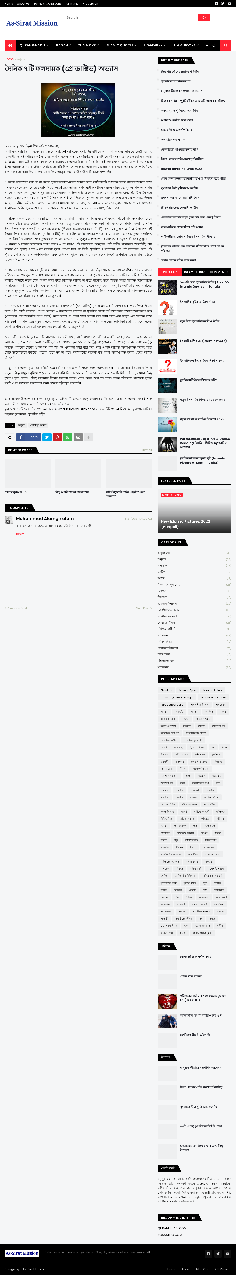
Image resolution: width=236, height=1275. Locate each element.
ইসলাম (201, 726)
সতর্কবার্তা (204, 897)
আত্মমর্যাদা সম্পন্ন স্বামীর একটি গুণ (200, 1016)
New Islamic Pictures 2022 (181, 169)
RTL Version (90, 4)
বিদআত (165, 847)
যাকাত (217, 883)
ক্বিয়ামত (194, 597)
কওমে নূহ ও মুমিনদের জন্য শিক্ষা (180, 111)
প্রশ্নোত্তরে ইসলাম (194, 648)
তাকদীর (210, 790)
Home (9, 4)
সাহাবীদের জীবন (183, 919)
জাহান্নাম (216, 776)
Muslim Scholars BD (213, 697)
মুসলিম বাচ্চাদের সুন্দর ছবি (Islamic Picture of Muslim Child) (202, 460)
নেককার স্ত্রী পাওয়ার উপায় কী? (179, 150)
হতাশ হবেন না (202, 926)
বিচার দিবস (210, 840)
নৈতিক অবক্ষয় (187, 819)
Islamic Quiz (194, 272)
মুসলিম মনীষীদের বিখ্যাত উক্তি (198, 380)
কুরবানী (164, 762)
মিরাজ (179, 869)
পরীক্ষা (164, 826)
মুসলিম (164, 876)
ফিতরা (218, 833)
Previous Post (17, 608)
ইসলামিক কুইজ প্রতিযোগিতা (197, 302)
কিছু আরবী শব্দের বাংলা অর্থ (72, 492)
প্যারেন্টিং (165, 833)
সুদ (200, 919)
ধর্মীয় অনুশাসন (189, 804)
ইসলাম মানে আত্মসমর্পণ (175, 81)
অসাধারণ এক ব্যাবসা (173, 140)
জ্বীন (218, 783)
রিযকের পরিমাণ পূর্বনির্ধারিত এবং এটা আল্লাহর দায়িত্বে (193, 101)
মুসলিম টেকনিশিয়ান (185, 876)
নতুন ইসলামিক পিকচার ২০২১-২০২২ (202, 400)
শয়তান (164, 897)
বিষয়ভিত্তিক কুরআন (171, 854)
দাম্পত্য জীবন (211, 797)
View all (146, 450)
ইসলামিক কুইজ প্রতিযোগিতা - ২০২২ (202, 361)
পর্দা (195, 826)
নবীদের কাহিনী (194, 629)
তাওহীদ (179, 790)
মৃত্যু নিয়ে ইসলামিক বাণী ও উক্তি (199, 321)
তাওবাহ (164, 790)
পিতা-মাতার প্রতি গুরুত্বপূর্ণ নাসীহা (182, 159)
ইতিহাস (187, 726)
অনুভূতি (194, 565)
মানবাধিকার (192, 861)
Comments (219, 272)
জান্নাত (201, 776)
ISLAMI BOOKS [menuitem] (184, 45)
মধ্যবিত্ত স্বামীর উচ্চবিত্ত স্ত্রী (195, 1035)
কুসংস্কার (179, 762)
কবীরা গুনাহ (181, 754)
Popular (170, 272)
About (186, 1269)
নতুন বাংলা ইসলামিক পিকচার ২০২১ (202, 419)
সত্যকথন (194, 667)
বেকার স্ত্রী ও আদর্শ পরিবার (176, 130)
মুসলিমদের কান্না (169, 883)
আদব (194, 578)
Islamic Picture (212, 690)
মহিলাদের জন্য (194, 661)
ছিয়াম (188, 776)
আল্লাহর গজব (168, 719)
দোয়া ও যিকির (194, 622)
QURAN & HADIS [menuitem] (32, 45)
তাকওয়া (195, 790)
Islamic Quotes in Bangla (177, 697)
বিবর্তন (179, 847)
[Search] (131, 17)
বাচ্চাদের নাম (191, 840)
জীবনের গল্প (167, 783)
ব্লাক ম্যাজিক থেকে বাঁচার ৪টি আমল (182, 227)
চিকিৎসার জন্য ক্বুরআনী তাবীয (179, 208)
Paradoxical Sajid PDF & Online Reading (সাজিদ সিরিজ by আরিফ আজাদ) (205, 443)
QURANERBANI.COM (172, 1228)
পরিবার (220, 819)
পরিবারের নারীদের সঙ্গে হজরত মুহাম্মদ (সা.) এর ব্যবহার (203, 998)
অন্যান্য (194, 712)
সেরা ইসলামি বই (169, 926)
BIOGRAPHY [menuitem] (152, 45)
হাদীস (220, 926)
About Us (23, 4)
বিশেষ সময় (208, 847)
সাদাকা (182, 911)
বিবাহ (193, 847)
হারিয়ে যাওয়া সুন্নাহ (202, 933)
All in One (72, 4)
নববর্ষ (184, 811)
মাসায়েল (165, 869)
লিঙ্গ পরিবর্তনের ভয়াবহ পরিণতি (180, 72)
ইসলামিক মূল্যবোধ (194, 584)
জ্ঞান (182, 783)
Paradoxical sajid (172, 704)
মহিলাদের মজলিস (170, 861)
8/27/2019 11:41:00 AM (138, 518)
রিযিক (164, 890)
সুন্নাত (212, 919)
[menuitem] (10, 45)
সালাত (220, 911)
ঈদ (213, 747)
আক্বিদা (194, 572)
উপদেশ (194, 591)
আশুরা (185, 719)
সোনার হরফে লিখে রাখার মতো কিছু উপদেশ (201, 1148)
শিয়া (177, 897)
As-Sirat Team (33, 1269)
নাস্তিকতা (194, 635)
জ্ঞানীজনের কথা (194, 616)
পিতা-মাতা (209, 826)
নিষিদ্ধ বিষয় (194, 641)
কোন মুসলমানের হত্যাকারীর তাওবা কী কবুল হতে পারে (193, 179)
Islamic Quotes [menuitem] (119, 45)
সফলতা (181, 904)
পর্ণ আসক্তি (180, 826)
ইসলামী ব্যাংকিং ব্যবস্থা (172, 747)
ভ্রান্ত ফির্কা (194, 654)
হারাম (183, 933)
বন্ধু (176, 840)
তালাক (179, 797)
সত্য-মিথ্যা (221, 897)
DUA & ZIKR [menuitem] (87, 45)
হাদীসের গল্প (167, 933)
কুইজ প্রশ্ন (200, 754)
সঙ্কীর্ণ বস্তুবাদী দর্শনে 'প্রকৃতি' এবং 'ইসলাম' (125, 494)
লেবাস (192, 890)
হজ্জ (186, 926)
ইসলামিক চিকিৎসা (170, 733)
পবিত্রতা (205, 819)
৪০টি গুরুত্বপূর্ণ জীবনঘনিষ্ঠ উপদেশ (201, 1126)
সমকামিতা (219, 904)
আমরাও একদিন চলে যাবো (177, 120)
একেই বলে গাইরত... (192, 976)
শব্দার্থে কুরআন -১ (16, 492)
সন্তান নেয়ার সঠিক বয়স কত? (178, 260)
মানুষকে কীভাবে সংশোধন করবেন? (181, 91)
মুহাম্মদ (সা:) (190, 883)
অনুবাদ (21, 59)
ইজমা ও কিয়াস (168, 726)
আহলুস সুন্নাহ (203, 719)
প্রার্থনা (204, 833)
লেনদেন (178, 890)
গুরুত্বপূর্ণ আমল (38, 425)
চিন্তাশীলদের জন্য (194, 610)
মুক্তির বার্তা (195, 869)
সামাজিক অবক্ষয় (201, 911)
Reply (20, 534)
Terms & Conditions (48, 4)
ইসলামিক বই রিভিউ (196, 733)
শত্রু (205, 890)
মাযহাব (208, 861)
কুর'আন (216, 754)
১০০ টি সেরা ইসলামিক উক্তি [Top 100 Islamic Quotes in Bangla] (204, 284)
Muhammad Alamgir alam (45, 518)
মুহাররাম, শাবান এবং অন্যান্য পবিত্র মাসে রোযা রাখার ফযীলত (192, 248)
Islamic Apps (187, 690)
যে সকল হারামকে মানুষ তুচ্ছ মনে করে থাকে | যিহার (190, 217)
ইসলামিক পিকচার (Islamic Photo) (203, 341)
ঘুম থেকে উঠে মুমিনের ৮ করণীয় (179, 188)
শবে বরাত (219, 890)
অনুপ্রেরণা (194, 553)
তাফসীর (165, 797)
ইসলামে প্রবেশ (197, 747)
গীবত (182, 769)
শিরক (189, 897)
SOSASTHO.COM (170, 1235)
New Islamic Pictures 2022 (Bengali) (185, 524)
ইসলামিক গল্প (218, 726)
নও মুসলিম (209, 804)
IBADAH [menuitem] (61, 45)
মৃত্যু (205, 883)
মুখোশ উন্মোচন (216, 869)
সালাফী (164, 919)
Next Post (143, 608)
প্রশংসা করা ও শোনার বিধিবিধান (180, 198)
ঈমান (224, 747)
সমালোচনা (166, 911)
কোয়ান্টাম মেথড (199, 762)
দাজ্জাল (193, 797)
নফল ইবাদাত (167, 811)
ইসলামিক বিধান (169, 740)
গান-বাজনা (167, 769)
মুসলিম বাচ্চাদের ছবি (212, 876)
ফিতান (164, 840)
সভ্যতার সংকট (199, 904)
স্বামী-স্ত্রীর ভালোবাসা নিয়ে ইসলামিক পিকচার (188, 237)
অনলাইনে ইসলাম (200, 704)
